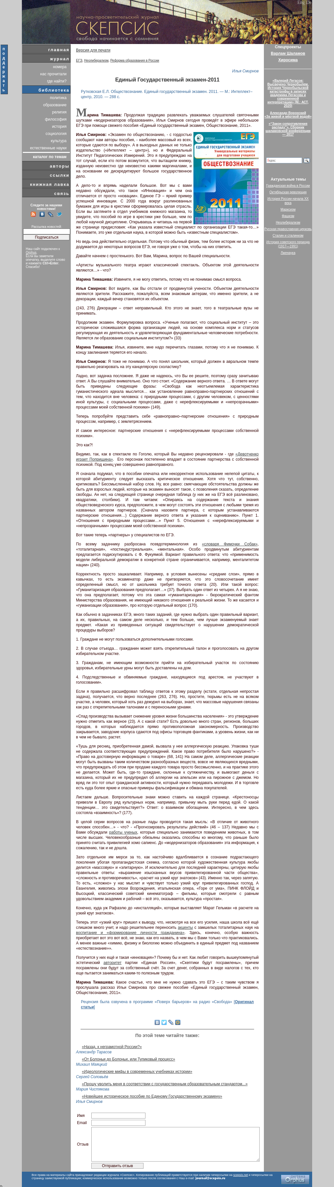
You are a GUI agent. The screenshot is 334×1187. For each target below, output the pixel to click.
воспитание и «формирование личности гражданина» (130, 932)
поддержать (4, 69)
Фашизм (288, 216)
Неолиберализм (96, 60)
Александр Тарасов (94, 1052)
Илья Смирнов (245, 71)
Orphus (31, 252)
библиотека (53, 90)
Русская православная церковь (288, 229)
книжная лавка (49, 184)
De (308, 2)
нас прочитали (53, 74)
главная (58, 49)
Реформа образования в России (134, 60)
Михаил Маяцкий (91, 1064)
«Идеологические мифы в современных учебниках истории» (137, 1071)
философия (56, 119)
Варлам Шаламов (288, 53)
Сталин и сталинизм (288, 235)
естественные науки (48, 148)
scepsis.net (240, 1175)
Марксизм (288, 209)
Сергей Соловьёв (92, 1077)
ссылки (59, 175)
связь (61, 193)
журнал (59, 58)
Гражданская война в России (288, 185)
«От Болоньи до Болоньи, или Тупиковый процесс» (128, 1059)
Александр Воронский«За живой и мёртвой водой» (288, 114)
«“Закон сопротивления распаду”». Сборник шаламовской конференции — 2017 (288, 129)
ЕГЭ (79, 60)
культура (59, 141)
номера (60, 67)
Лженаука (288, 253)
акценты (185, 927)
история (59, 126)
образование (55, 105)
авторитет (112, 962)
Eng (301, 2)
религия (59, 112)
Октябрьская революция (288, 192)
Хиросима (287, 60)
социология (56, 133)
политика (58, 98)
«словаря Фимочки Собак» (230, 544)
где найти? (57, 81)
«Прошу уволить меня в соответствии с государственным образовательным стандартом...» (165, 1084)
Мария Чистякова (92, 1089)
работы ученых (123, 832)
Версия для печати (93, 50)
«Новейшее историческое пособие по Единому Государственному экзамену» (152, 1096)
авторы (59, 166)
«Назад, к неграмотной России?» (112, 1047)
